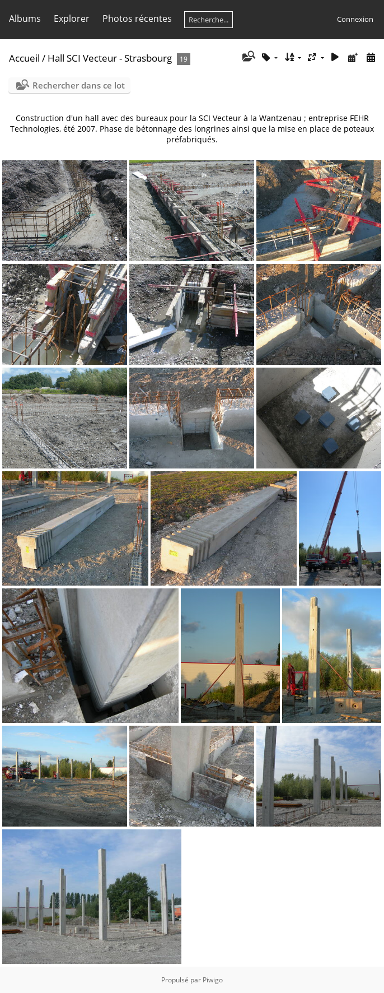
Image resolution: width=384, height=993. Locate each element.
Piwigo (213, 980)
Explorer (72, 18)
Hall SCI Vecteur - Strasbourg (110, 58)
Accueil (24, 58)
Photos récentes (137, 18)
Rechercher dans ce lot (78, 85)
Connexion (355, 19)
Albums (25, 18)
